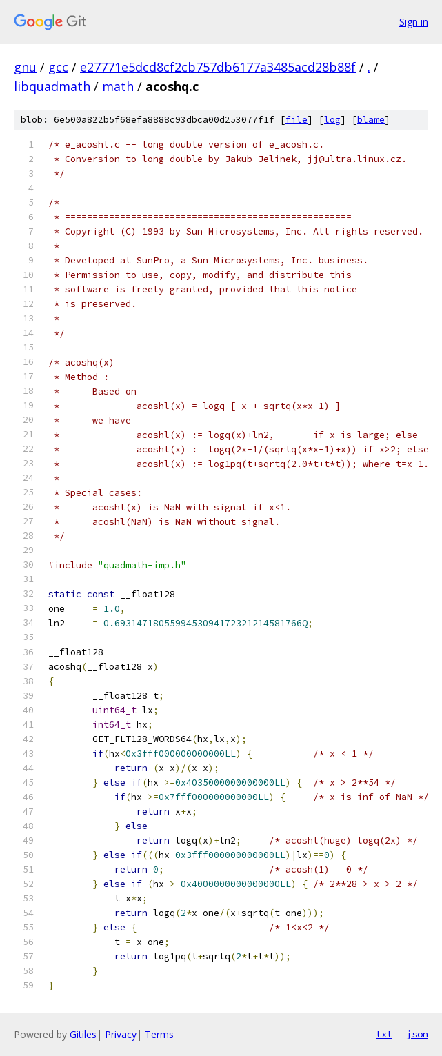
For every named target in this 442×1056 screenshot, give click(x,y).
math (118, 86)
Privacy (121, 1034)
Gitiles (83, 1034)
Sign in (413, 21)
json (417, 1034)
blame (371, 120)
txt (384, 1034)
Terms (159, 1034)
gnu (25, 67)
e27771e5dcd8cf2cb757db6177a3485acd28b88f (218, 67)
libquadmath (52, 86)
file (296, 120)
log (332, 120)
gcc (58, 67)
